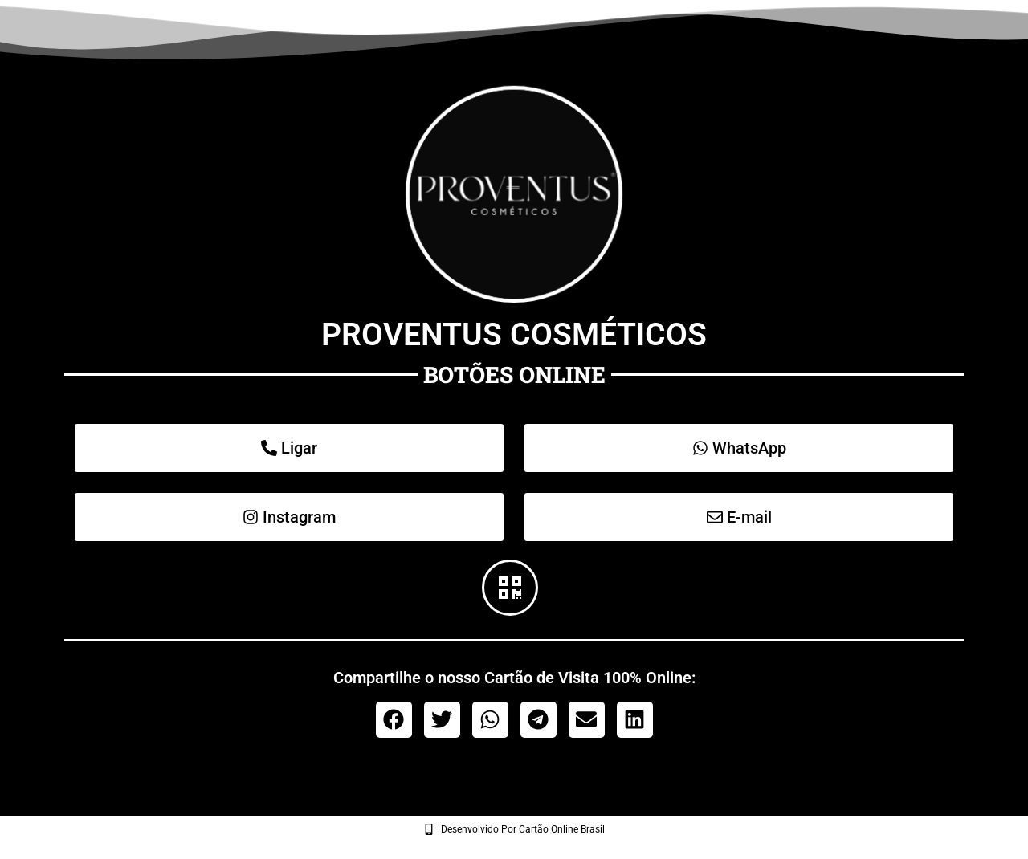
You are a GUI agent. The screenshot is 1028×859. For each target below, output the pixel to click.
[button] (394, 720)
